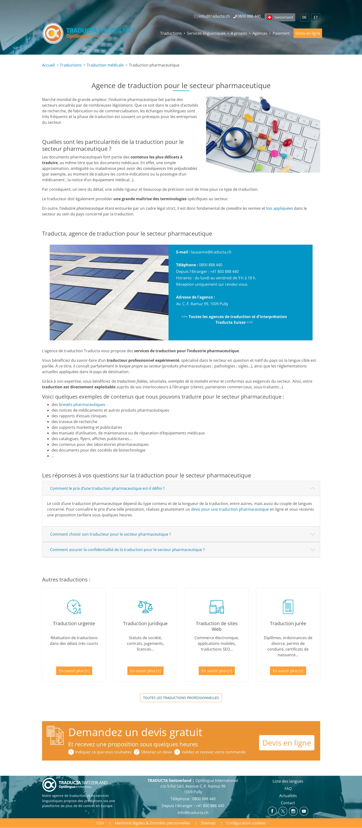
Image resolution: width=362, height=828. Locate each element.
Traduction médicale (105, 65)
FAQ (288, 788)
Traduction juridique (145, 623)
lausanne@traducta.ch (211, 252)
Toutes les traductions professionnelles (181, 697)
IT (315, 17)
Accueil (48, 65)
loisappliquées (279, 208)
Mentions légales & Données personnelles (152, 823)
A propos (239, 33)
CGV (100, 823)
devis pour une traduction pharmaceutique (230, 509)
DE (304, 17)
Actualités (288, 795)
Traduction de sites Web (217, 626)
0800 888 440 (210, 264)
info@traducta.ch (193, 812)
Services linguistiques (206, 33)
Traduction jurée (288, 623)
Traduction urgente (74, 623)
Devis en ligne (307, 33)
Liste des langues (288, 781)
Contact (288, 802)
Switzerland (283, 17)
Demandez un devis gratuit (135, 732)
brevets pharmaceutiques (82, 404)
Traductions (171, 33)
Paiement (281, 33)
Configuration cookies (245, 823)
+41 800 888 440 (224, 271)
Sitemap (208, 823)
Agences (259, 33)
